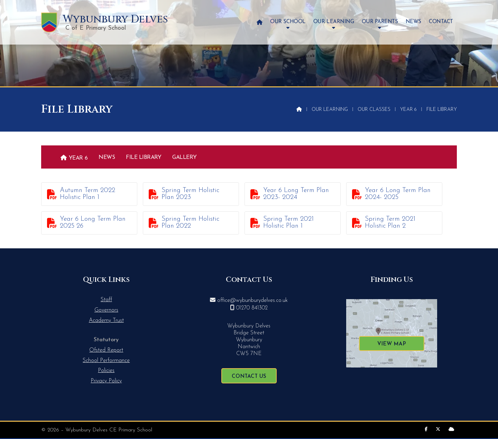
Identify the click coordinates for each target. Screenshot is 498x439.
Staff (106, 300)
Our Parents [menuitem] (380, 22)
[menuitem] (259, 22)
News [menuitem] (413, 22)
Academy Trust (106, 320)
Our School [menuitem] (287, 22)
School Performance (106, 360)
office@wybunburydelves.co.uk (252, 300)
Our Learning (330, 109)
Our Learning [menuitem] (333, 22)
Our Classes (374, 109)
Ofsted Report (106, 350)
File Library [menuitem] (143, 157)
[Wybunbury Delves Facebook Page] (426, 429)
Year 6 (408, 109)
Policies (106, 370)
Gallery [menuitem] (184, 157)
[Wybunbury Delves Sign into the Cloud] (451, 429)
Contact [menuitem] (441, 22)
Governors (106, 310)
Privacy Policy (106, 381)
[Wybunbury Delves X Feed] (438, 429)
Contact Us (249, 376)
